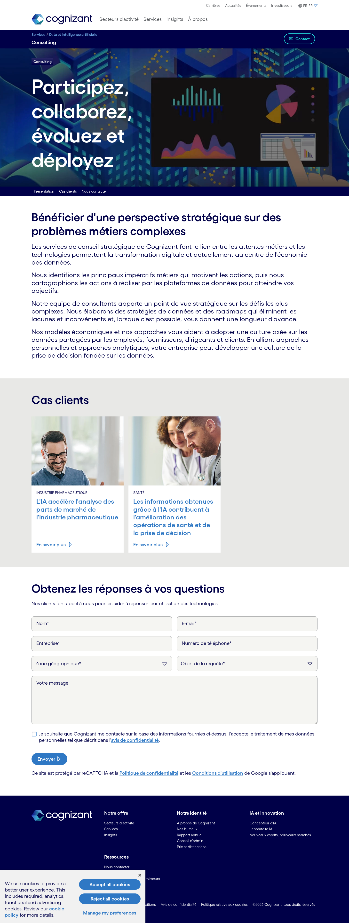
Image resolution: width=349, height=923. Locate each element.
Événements (256, 5)
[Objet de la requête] (247, 663)
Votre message (52, 683)
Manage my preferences (109, 912)
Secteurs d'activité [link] (119, 823)
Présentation (44, 191)
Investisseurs (281, 5)
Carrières (213, 5)
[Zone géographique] (102, 663)
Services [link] (111, 829)
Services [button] (152, 19)
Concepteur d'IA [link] (263, 823)
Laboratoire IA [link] (261, 829)
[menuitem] (213, 5)
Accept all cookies (109, 884)
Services (38, 34)
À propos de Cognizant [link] (196, 823)
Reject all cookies (110, 898)
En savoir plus (51, 544)
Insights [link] (110, 835)
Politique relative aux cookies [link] (224, 904)
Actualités (233, 5)
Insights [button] (175, 19)
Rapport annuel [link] (189, 835)
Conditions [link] (147, 904)
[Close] (139, 875)
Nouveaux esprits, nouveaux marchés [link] (280, 835)
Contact (302, 39)
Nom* (42, 623)
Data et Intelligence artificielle (73, 34)
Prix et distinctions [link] (191, 847)
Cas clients (68, 191)
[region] (72, 896)
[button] (307, 5)
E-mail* (189, 623)
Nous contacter (94, 191)
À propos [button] (198, 19)
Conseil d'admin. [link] (190, 841)
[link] (62, 19)
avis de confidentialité (135, 740)
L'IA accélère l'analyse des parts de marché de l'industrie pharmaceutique (77, 509)
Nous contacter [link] (116, 867)
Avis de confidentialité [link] (178, 904)
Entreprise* (48, 643)
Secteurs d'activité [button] (119, 19)
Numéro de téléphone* (207, 643)
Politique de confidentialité (148, 773)
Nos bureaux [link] (187, 829)
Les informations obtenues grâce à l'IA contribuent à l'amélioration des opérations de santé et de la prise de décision (173, 517)
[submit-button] (49, 759)
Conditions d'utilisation (217, 773)
